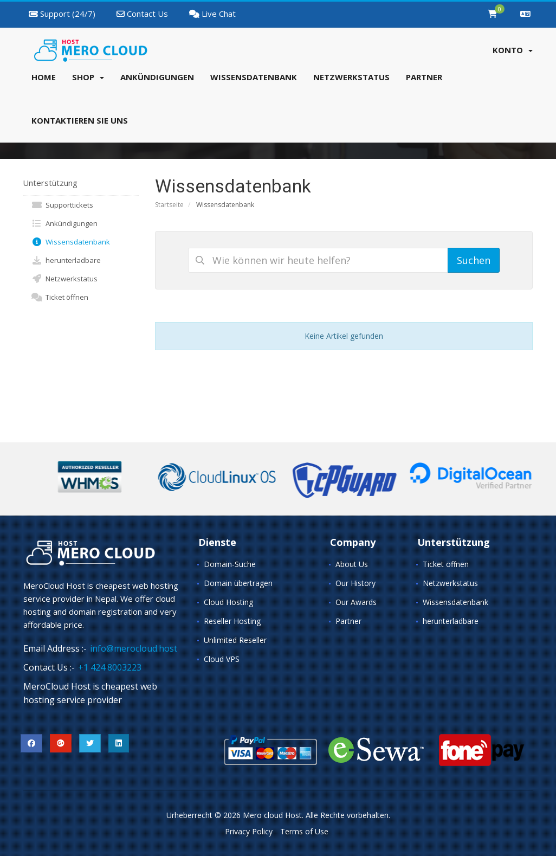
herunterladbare (66, 260)
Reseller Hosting (232, 621)
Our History (355, 583)
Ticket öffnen (59, 297)
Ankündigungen (64, 223)
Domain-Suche (230, 564)
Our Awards (356, 602)
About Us (351, 564)
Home (43, 77)
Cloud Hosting (228, 602)
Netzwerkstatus (64, 278)
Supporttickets (62, 204)
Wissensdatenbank (70, 241)
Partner (348, 621)
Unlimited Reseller (235, 640)
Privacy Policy (249, 831)
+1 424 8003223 (109, 667)
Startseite (169, 204)
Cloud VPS (222, 659)
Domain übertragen (238, 583)
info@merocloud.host (133, 648)
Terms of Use (304, 831)
